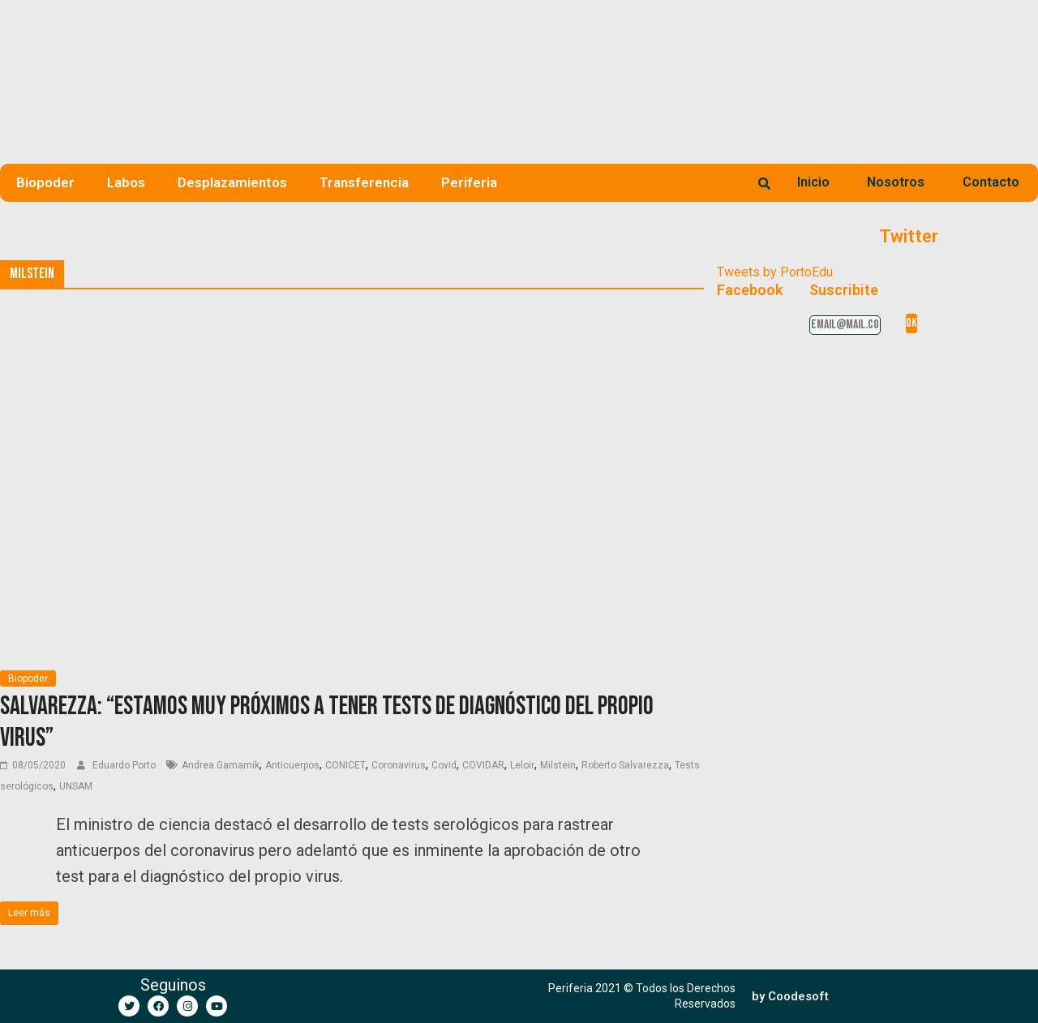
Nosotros (895, 182)
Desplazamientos (232, 182)
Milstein (558, 765)
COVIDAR (483, 765)
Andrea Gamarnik (221, 765)
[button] (790, 996)
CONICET (345, 765)
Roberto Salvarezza (625, 765)
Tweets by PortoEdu (775, 272)
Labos (126, 182)
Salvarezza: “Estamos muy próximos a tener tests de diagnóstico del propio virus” (327, 722)
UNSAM (75, 786)
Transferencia (364, 182)
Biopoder (45, 182)
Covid (444, 765)
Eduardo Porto (125, 765)
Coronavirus (398, 765)
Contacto (991, 182)
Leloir (522, 765)
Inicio (813, 182)
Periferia (469, 182)
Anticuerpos (292, 765)
